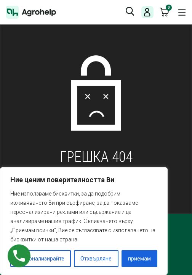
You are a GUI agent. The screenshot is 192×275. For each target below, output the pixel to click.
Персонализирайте (40, 259)
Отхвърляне (96, 259)
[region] (84, 221)
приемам (139, 259)
